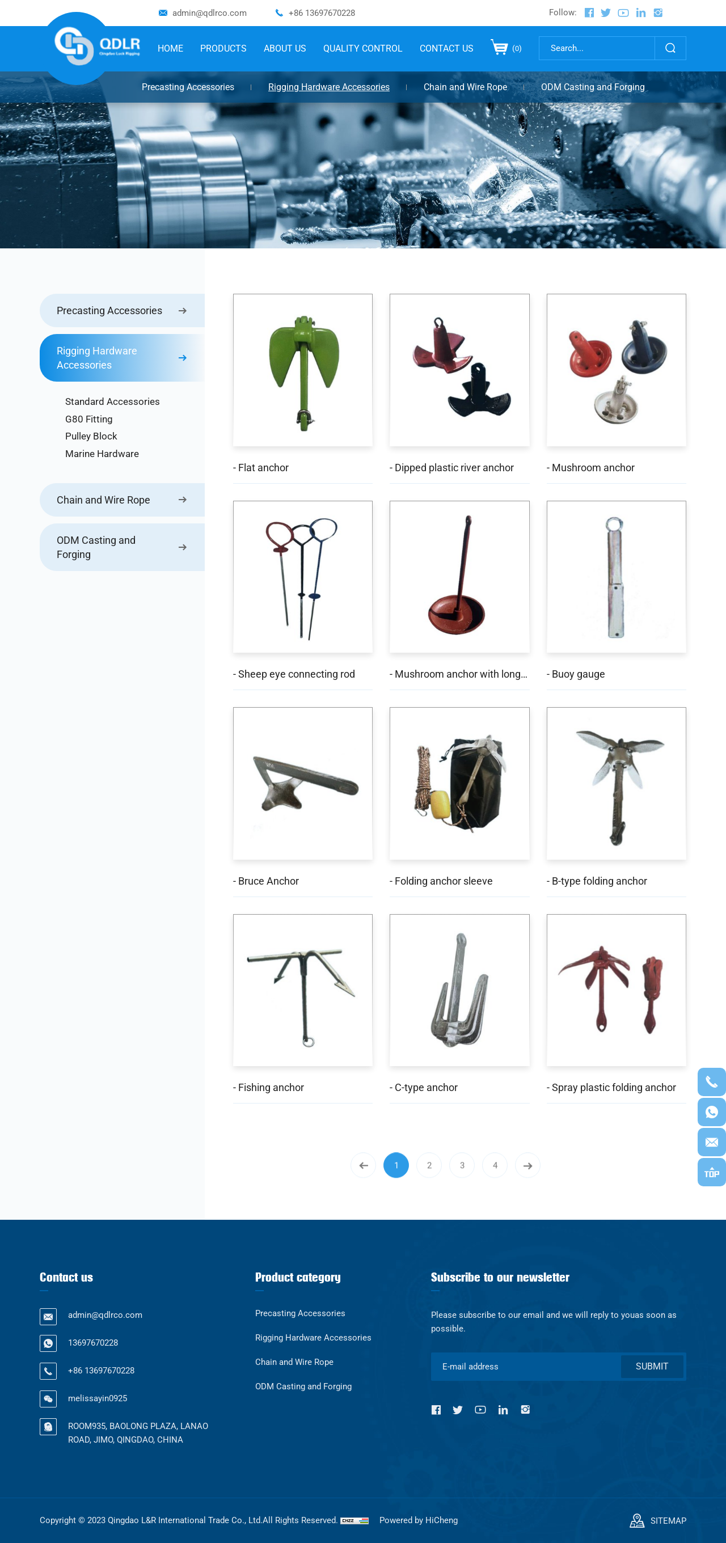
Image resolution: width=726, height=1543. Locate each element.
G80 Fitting (89, 419)
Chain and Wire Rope (465, 87)
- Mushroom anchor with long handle (459, 674)
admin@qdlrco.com (209, 13)
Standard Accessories (112, 401)
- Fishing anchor (268, 1087)
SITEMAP (668, 1521)
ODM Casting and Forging (593, 87)
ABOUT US (285, 48)
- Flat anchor (261, 468)
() (516, 48)
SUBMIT (652, 1366)
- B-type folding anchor (597, 881)
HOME (170, 48)
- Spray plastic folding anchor (611, 1087)
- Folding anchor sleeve (441, 881)
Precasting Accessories (188, 87)
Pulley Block (91, 436)
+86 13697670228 (322, 13)
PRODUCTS (223, 48)
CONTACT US (447, 48)
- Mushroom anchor (591, 468)
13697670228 (93, 1343)
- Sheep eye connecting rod (294, 674)
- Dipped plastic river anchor (452, 468)
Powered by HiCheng (418, 1520)
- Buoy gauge (576, 674)
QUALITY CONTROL (363, 48)
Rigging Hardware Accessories (329, 87)
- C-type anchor (424, 1087)
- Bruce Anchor (266, 881)
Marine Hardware (102, 453)
